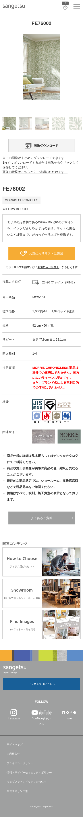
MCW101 (38, 297)
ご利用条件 (13, 753)
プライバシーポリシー (20, 763)
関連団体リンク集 (17, 791)
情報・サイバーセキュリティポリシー (29, 772)
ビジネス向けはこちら (41, 684)
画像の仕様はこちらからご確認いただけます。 (35, 172)
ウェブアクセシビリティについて (26, 781)
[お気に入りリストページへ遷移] (65, 8)
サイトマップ (15, 744)
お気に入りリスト (48, 267)
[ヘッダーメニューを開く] (76, 7)
